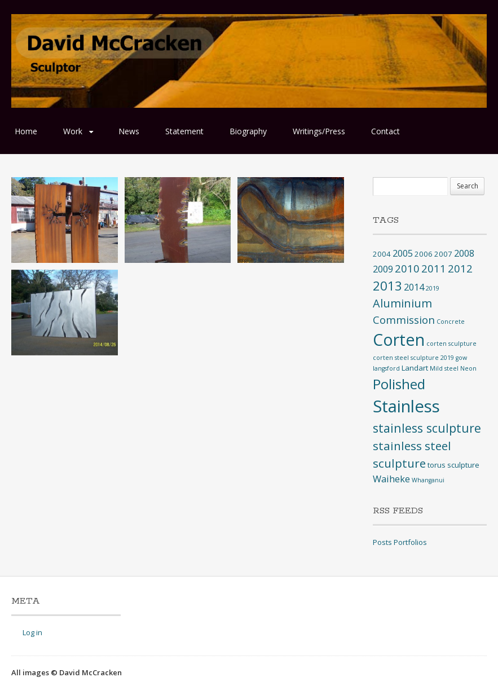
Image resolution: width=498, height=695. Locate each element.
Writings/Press (319, 131)
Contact (385, 131)
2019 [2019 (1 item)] (432, 288)
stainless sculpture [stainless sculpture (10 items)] (427, 428)
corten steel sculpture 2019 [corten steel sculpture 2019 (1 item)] (413, 358)
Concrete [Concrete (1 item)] (451, 321)
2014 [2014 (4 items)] (414, 287)
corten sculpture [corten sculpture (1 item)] (451, 344)
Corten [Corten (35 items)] (399, 339)
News (128, 131)
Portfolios (410, 542)
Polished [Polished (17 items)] (399, 384)
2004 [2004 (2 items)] (382, 254)
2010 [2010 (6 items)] (407, 268)
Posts (382, 542)
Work (72, 131)
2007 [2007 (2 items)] (443, 254)
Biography (248, 131)
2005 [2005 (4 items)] (403, 253)
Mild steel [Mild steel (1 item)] (444, 368)
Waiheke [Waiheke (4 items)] (391, 479)
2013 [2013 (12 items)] (387, 285)
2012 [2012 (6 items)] (460, 268)
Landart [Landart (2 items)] (415, 368)
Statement (184, 131)
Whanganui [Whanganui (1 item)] (428, 480)
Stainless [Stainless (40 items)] (406, 406)
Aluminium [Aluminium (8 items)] (402, 303)
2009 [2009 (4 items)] (383, 269)
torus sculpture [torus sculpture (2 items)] (453, 465)
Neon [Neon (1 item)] (468, 368)
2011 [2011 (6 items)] (433, 268)
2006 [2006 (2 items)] (424, 254)
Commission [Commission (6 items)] (404, 320)
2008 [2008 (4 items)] (464, 253)
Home (26, 131)
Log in (32, 632)
